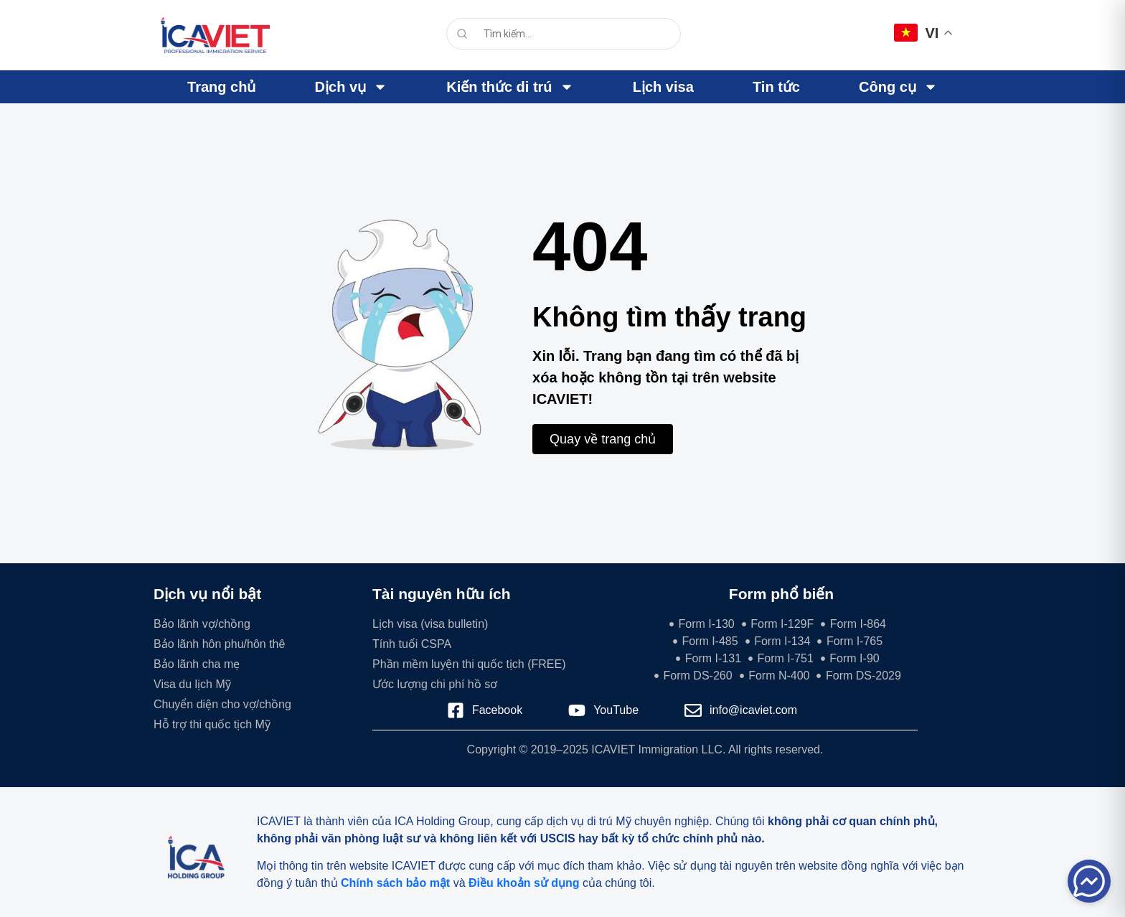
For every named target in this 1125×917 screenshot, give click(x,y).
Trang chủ (221, 87)
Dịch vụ (351, 86)
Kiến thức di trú (509, 86)
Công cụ (898, 86)
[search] (567, 34)
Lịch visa (663, 87)
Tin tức (776, 87)
